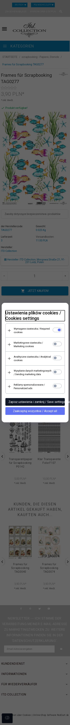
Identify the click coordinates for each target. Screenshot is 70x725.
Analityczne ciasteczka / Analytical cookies (32, 358)
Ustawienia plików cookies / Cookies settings (33, 315)
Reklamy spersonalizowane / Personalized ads (29, 386)
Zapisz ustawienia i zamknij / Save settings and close (37, 402)
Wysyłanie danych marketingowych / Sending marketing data (32, 372)
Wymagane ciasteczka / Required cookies (32, 330)
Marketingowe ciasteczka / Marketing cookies (28, 344)
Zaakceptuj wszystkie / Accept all (35, 411)
